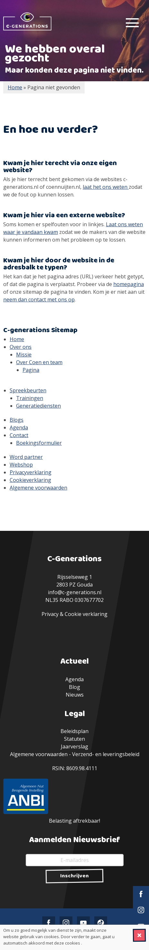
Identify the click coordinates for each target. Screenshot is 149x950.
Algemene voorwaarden (38, 487)
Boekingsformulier (39, 442)
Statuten (74, 738)
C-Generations (27, 21)
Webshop (21, 464)
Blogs (16, 419)
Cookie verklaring (86, 614)
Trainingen (29, 398)
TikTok (100, 922)
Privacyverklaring (30, 472)
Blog (74, 687)
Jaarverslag (74, 746)
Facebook (141, 894)
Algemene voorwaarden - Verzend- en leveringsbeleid (74, 754)
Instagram (141, 910)
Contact (19, 435)
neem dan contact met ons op (39, 299)
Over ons (21, 346)
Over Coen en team (39, 362)
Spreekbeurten (28, 390)
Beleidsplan (74, 731)
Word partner (26, 456)
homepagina (128, 284)
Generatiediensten (38, 405)
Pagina (31, 369)
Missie (24, 354)
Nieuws (75, 694)
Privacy (50, 614)
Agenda (19, 427)
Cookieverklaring (30, 479)
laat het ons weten (106, 186)
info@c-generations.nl (74, 592)
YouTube (83, 922)
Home (17, 339)
